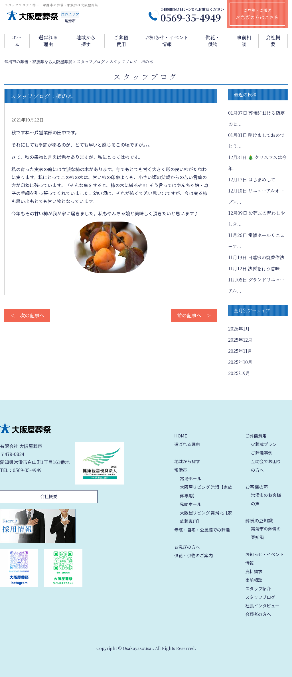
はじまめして (251, 179)
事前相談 (244, 41)
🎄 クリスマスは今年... (257, 163)
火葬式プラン (264, 444)
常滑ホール (190, 478)
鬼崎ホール (190, 504)
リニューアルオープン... (256, 196)
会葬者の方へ (258, 614)
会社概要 (273, 41)
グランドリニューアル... (256, 285)
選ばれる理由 (48, 41)
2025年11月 (240, 351)
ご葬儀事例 (261, 453)
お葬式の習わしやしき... (256, 218)
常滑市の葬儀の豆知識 (266, 533)
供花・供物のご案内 (193, 555)
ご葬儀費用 (121, 41)
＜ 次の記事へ (27, 315)
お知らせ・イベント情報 (166, 41)
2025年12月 (240, 340)
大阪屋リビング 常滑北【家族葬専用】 (206, 517)
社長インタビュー (262, 606)
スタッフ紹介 (258, 588)
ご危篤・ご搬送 (257, 14)
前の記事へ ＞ (194, 315)
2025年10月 (240, 362)
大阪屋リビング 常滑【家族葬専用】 (206, 491)
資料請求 (253, 571)
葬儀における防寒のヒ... (256, 118)
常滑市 (180, 470)
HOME (180, 436)
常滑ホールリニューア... (256, 241)
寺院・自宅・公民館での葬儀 (202, 530)
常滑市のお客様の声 (266, 499)
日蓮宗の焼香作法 (256, 257)
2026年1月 (239, 328)
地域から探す (86, 41)
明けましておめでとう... (256, 140)
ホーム (17, 41)
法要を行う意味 (254, 268)
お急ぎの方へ (187, 547)
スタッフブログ (260, 597)
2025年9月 (239, 373)
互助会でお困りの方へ (266, 465)
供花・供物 (212, 41)
